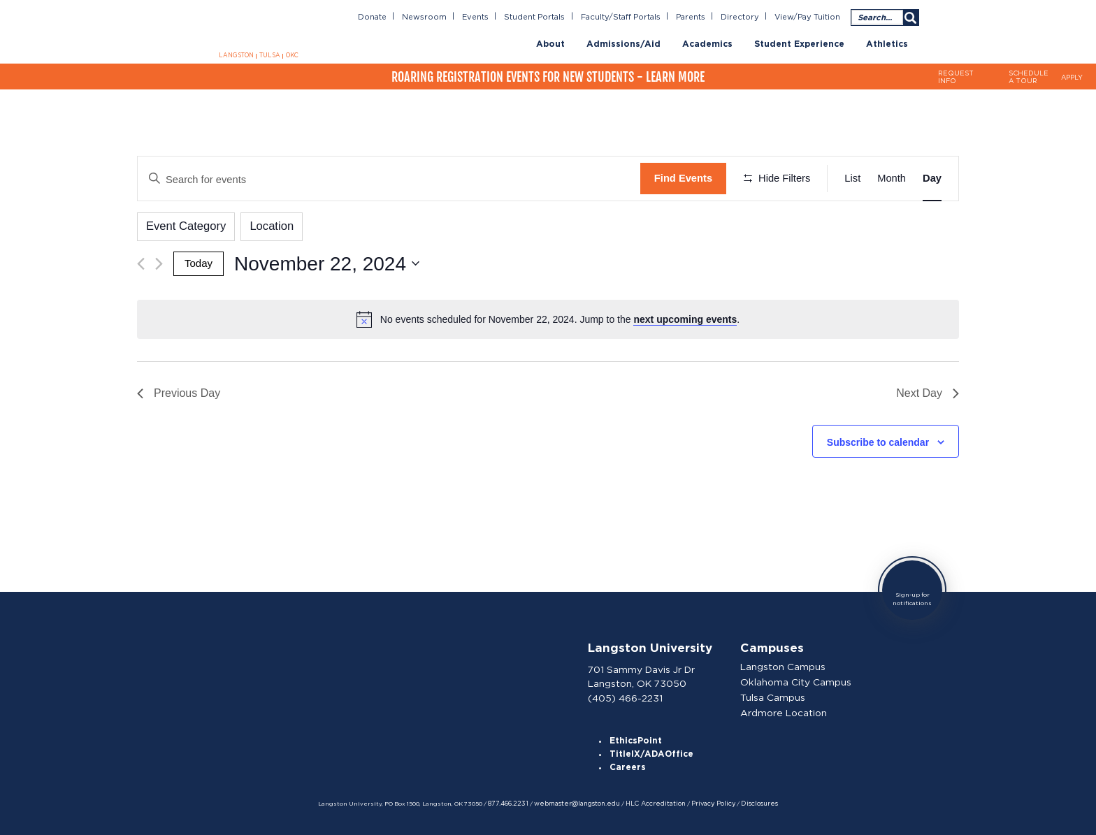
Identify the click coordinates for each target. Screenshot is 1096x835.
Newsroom (433, 16)
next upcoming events (685, 317)
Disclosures (753, 802)
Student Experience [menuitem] (799, 44)
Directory (743, 16)
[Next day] (159, 262)
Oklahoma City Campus (796, 679)
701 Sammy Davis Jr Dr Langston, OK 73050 (642, 673)
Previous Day (178, 392)
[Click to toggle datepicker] (326, 262)
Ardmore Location (784, 709)
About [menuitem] (550, 44)
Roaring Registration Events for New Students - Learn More (548, 76)
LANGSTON (237, 55)
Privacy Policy (708, 802)
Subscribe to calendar (878, 440)
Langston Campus (784, 664)
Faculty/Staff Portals (625, 16)
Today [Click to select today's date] (198, 262)
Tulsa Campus (774, 694)
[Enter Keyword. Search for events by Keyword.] (389, 179)
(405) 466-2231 (626, 693)
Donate (382, 16)
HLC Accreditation (654, 802)
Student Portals (542, 16)
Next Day (927, 392)
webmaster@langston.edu (578, 802)
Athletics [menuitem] (887, 44)
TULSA (269, 55)
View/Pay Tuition (808, 16)
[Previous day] (141, 262)
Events (483, 16)
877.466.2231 (512, 802)
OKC (290, 55)
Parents (694, 16)
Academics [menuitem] (707, 44)
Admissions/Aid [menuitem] (623, 44)
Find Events (683, 178)
